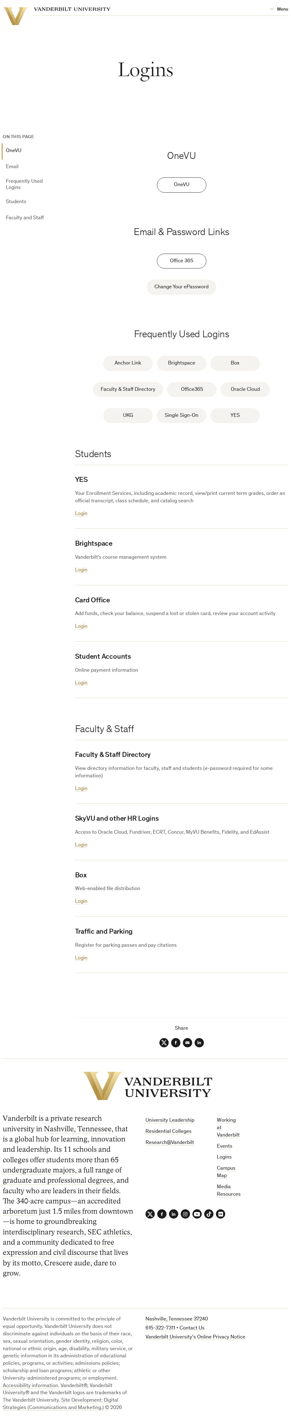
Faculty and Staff (25, 218)
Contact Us (192, 1328)
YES (235, 415)
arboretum (20, 1211)
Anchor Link (128, 363)
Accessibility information (30, 1386)
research (70, 1232)
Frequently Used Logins (24, 184)
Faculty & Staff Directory (128, 389)
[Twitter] (164, 1042)
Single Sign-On (181, 415)
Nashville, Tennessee (78, 1128)
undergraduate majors (39, 1170)
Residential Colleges (169, 1131)
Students (16, 202)
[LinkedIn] (199, 1042)
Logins (224, 1157)
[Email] (187, 1042)
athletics (116, 1232)
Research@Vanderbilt (170, 1143)
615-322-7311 (160, 1328)
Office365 (192, 389)
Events (224, 1146)
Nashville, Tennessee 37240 (177, 1319)
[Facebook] (175, 1042)
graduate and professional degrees (58, 1180)
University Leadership (170, 1120)
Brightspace (181, 363)
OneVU (13, 151)
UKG (128, 415)
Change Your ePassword (181, 287)
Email (12, 167)
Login (81, 514)
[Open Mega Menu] (279, 9)
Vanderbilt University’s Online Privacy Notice (195, 1337)
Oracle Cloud (245, 389)
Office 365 (181, 261)
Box (235, 363)
